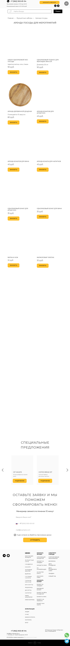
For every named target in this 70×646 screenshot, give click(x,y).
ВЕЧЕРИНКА (52, 561)
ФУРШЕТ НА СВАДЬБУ (40, 561)
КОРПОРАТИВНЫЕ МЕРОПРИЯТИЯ (54, 557)
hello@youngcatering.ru (13, 633)
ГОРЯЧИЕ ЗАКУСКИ (28, 581)
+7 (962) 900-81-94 (18, 1)
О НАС (27, 614)
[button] (49, 2)
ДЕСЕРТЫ (28, 590)
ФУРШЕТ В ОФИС (42, 565)
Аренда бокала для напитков (49, 161)
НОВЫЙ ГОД (52, 576)
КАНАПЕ (28, 567)
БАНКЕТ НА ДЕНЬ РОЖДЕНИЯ (42, 593)
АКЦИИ (27, 611)
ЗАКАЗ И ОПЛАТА (30, 617)
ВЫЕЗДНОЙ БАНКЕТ (40, 589)
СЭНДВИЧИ (29, 564)
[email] (35, 530)
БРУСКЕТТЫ (29, 584)
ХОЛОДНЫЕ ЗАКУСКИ (28, 570)
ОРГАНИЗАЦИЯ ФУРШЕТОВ (41, 557)
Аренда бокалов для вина (18, 161)
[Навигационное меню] (66, 3)
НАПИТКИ (28, 593)
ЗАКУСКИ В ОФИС (40, 576)
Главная (11, 18)
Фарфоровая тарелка (45, 257)
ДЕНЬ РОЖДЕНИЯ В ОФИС (53, 569)
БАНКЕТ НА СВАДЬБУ (40, 585)
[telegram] (4, 556)
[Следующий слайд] (67, 470)
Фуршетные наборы (24, 18)
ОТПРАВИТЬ (35, 540)
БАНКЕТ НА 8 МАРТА (40, 604)
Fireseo (35, 637)
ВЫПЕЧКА (28, 573)
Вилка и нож (13, 257)
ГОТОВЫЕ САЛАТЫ (28, 577)
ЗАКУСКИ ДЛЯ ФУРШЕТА (29, 556)
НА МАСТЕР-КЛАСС (40, 572)
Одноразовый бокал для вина (49, 208)
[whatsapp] (8, 556)
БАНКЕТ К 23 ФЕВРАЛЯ (40, 600)
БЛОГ (26, 622)
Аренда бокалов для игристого (45, 112)
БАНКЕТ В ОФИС (41, 596)
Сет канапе (17, 472)
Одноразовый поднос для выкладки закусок (48, 60)
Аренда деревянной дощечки (20, 111)
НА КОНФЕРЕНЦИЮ (41, 568)
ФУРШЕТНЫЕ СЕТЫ (29, 560)
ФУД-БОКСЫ (28, 587)
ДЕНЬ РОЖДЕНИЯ (52, 564)
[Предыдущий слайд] (2, 470)
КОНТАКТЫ (28, 620)
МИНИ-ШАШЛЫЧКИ (28, 596)
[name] (35, 517)
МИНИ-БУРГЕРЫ (29, 599)
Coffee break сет (45, 472)
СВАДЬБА (51, 573)
